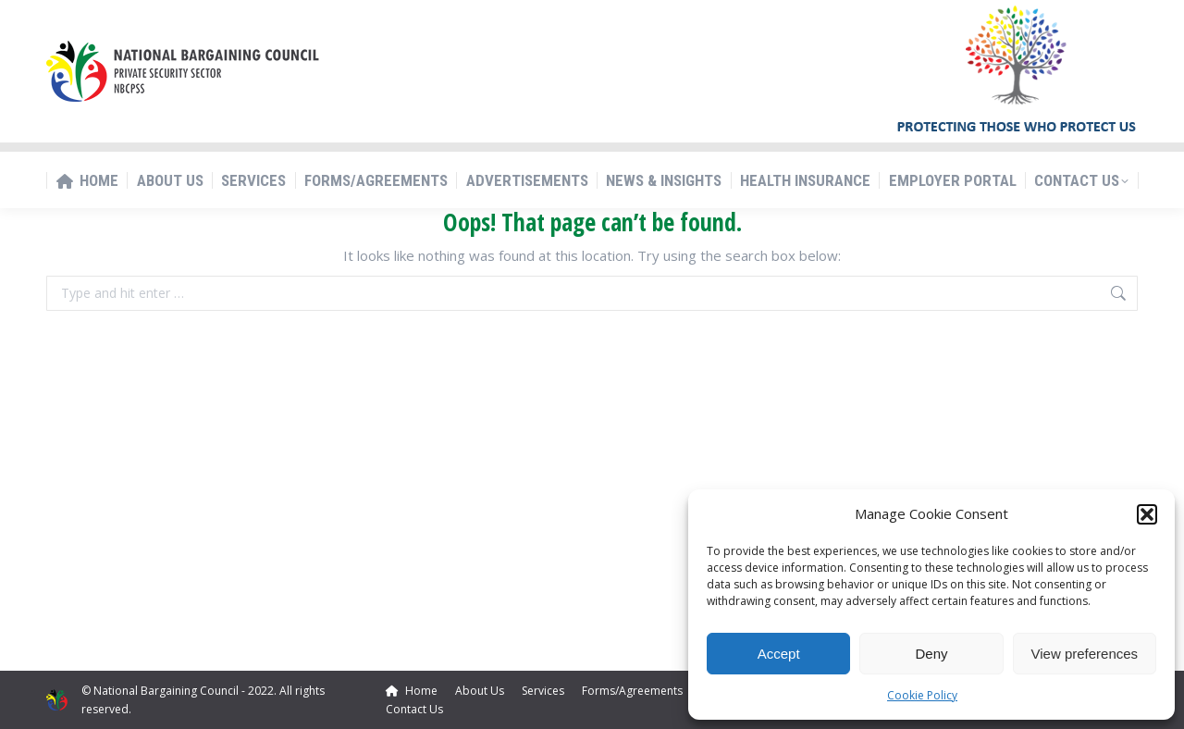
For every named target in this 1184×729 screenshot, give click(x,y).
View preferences (1085, 653)
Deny (931, 653)
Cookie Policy (922, 695)
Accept (779, 653)
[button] (1147, 514)
